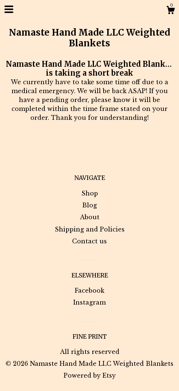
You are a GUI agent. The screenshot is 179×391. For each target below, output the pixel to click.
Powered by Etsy (90, 375)
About (89, 217)
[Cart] (170, 11)
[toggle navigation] (8, 9)
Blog (89, 205)
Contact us (89, 241)
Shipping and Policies (90, 229)
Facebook (89, 290)
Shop (89, 193)
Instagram (89, 302)
